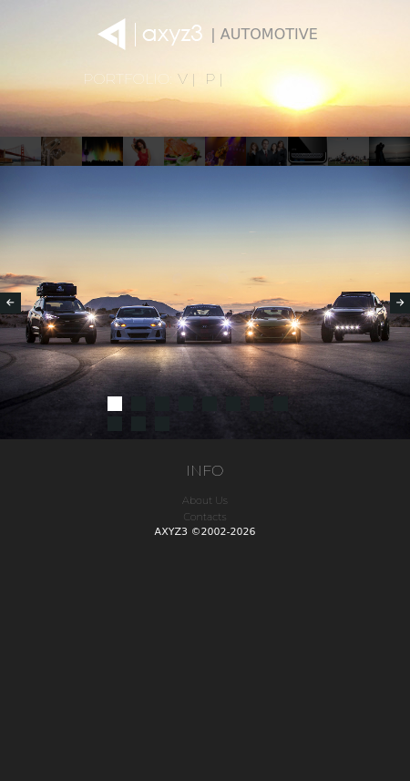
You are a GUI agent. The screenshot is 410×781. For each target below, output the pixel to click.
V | (186, 78)
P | (214, 78)
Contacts (204, 516)
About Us (205, 500)
